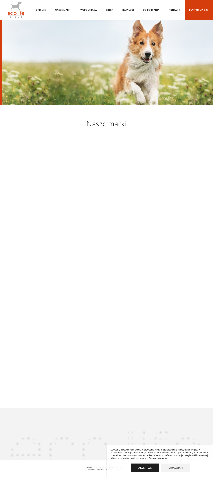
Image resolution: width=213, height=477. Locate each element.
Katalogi (128, 10)
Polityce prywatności (158, 458)
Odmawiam (176, 467)
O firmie (40, 10)
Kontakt (174, 10)
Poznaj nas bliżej (32, 90)
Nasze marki (63, 10)
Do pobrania (151, 10)
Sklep (109, 10)
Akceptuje (145, 467)
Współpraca (88, 10)
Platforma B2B (198, 10)
